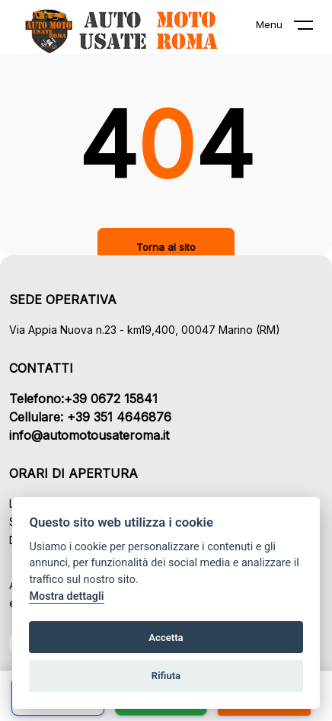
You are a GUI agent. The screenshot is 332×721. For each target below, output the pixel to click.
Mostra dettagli (66, 596)
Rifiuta (166, 675)
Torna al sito (166, 247)
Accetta (165, 637)
